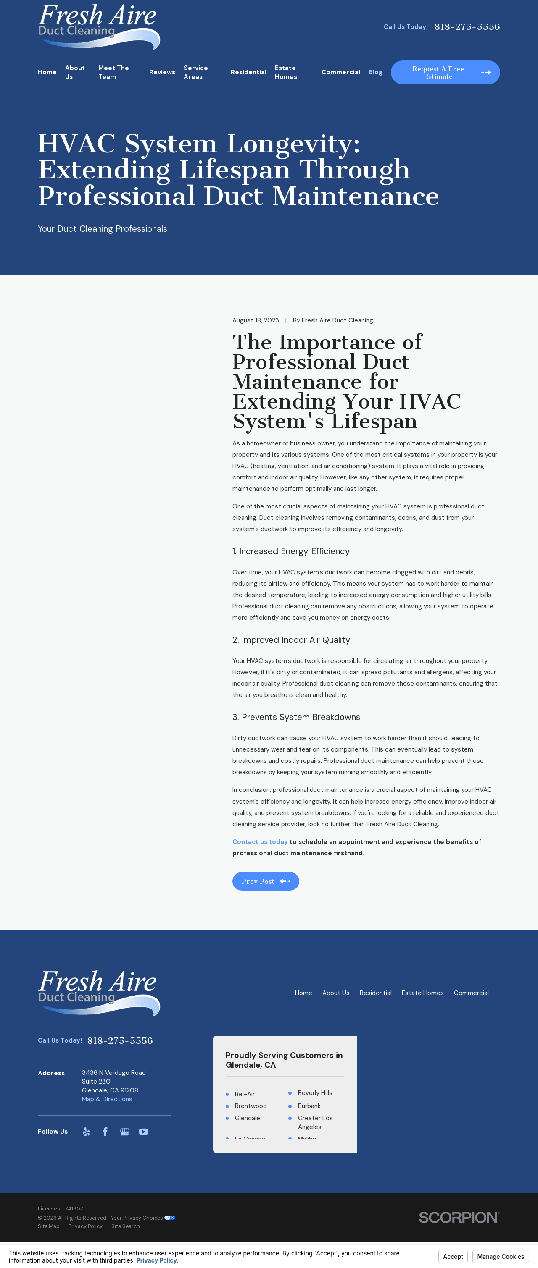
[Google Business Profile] (124, 1131)
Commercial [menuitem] (341, 72)
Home (303, 993)
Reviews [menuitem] (162, 72)
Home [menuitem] (47, 72)
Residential (376, 993)
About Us (336, 993)
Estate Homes (423, 993)
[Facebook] (105, 1131)
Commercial (471, 993)
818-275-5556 (467, 27)
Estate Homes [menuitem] (286, 72)
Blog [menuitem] (375, 72)
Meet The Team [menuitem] (113, 72)
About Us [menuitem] (75, 72)
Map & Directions (107, 1099)
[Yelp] (86, 1131)
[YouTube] (143, 1131)
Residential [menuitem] (248, 72)
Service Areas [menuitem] (196, 72)
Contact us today (260, 842)
